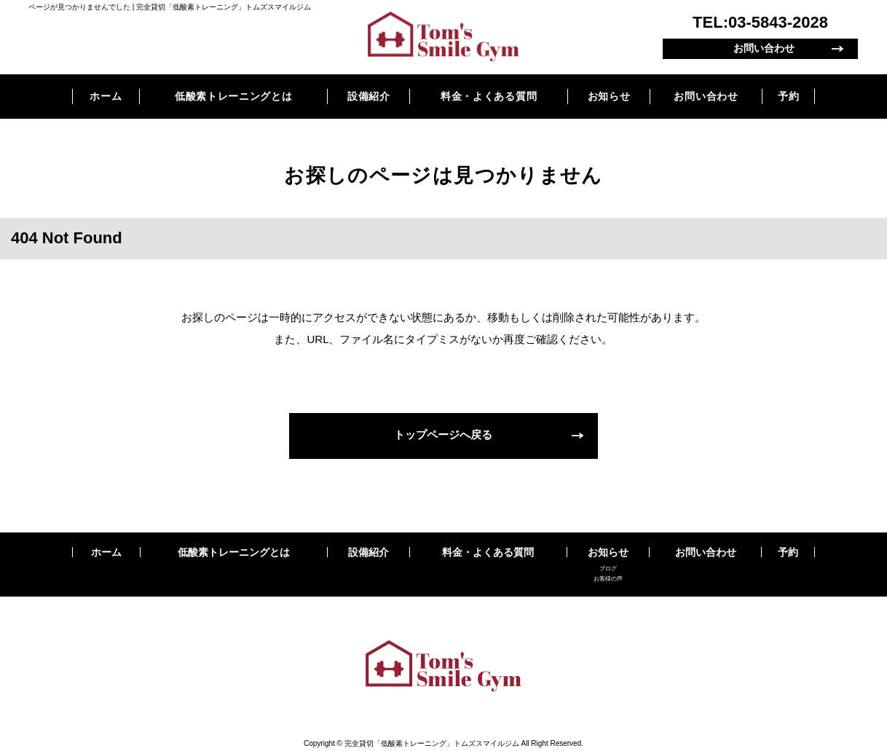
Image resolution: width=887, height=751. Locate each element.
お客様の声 (608, 578)
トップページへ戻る (444, 435)
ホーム (106, 96)
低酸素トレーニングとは (234, 96)
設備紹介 (368, 96)
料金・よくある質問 (489, 96)
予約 (788, 96)
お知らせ (609, 96)
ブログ (608, 568)
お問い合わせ (764, 48)
